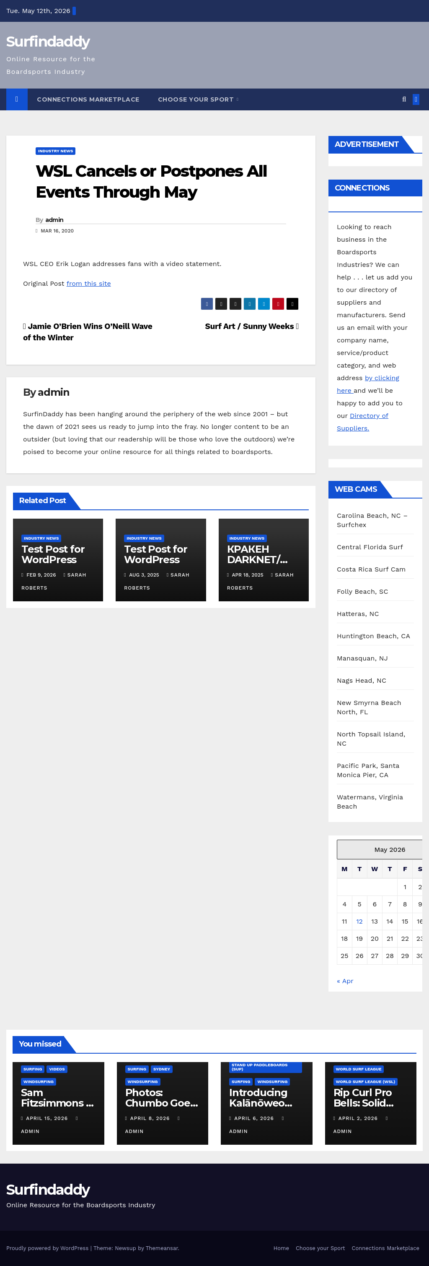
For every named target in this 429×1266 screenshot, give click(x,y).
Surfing (32, 1069)
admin (54, 220)
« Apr (345, 981)
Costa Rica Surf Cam (371, 569)
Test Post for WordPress (52, 554)
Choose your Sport (197, 99)
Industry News (55, 151)
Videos (57, 1069)
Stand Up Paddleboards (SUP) (259, 1066)
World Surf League (359, 1069)
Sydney (161, 1069)
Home (281, 1248)
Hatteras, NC (358, 614)
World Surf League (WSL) (365, 1081)
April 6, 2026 (255, 1118)
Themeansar (162, 1248)
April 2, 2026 (359, 1118)
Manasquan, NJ (362, 658)
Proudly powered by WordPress (48, 1248)
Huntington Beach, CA (373, 636)
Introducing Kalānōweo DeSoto (258, 1103)
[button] (404, 99)
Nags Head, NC (361, 680)
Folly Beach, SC (362, 591)
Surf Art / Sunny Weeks (252, 326)
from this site (89, 283)
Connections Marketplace (88, 99)
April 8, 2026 (151, 1118)
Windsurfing (38, 1081)
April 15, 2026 (48, 1118)
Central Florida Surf (370, 547)
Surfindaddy (47, 41)
